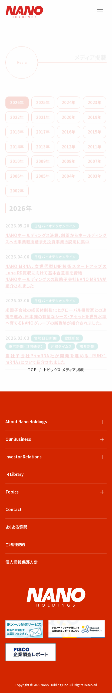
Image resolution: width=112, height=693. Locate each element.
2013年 (43, 148)
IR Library (14, 474)
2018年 (17, 133)
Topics (12, 492)
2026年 (17, 104)
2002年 (17, 192)
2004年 (68, 178)
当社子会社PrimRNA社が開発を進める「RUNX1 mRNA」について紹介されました (56, 360)
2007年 (94, 163)
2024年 (68, 104)
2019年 (94, 119)
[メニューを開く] (100, 11)
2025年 (43, 104)
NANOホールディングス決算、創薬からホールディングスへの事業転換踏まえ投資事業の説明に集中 (56, 240)
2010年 (17, 163)
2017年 (43, 133)
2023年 (94, 104)
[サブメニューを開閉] (102, 422)
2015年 (94, 133)
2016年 (68, 133)
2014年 (17, 148)
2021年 (43, 119)
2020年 (68, 119)
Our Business (18, 439)
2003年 (94, 178)
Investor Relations (23, 456)
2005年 (43, 178)
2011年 (94, 148)
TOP (32, 369)
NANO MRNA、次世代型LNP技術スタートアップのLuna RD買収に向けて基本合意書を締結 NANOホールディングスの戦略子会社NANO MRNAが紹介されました (56, 277)
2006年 (17, 178)
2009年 (43, 163)
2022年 (17, 119)
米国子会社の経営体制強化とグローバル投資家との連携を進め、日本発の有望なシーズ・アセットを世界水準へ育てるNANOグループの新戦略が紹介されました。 (56, 318)
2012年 (68, 148)
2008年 (68, 163)
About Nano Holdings (26, 421)
